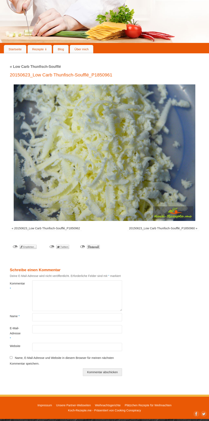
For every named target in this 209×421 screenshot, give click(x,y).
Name (15, 316)
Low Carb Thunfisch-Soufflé (35, 67)
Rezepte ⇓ (39, 49)
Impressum (45, 405)
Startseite (15, 49)
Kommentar (15, 286)
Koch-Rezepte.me (79, 410)
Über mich (81, 49)
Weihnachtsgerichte (108, 405)
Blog (61, 49)
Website (15, 346)
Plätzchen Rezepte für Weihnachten (148, 405)
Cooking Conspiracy (128, 410)
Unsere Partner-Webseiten (73, 405)
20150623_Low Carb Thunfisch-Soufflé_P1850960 (162, 228)
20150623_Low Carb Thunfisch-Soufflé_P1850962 (47, 228)
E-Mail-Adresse (15, 333)
